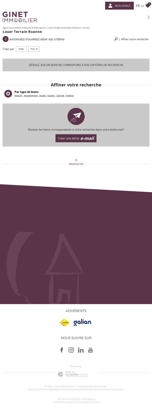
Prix (34, 48)
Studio (42, 95)
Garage (60, 95)
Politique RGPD (116, 389)
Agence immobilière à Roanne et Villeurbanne (24, 27)
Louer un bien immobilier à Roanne (64, 27)
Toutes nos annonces (97, 389)
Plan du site (33, 389)
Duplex (51, 95)
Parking (70, 95)
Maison (18, 95)
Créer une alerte (76, 138)
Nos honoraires (64, 389)
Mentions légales (48, 389)
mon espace (119, 6)
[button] (131, 39)
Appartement (31, 95)
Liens (76, 389)
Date (21, 48)
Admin (83, 389)
